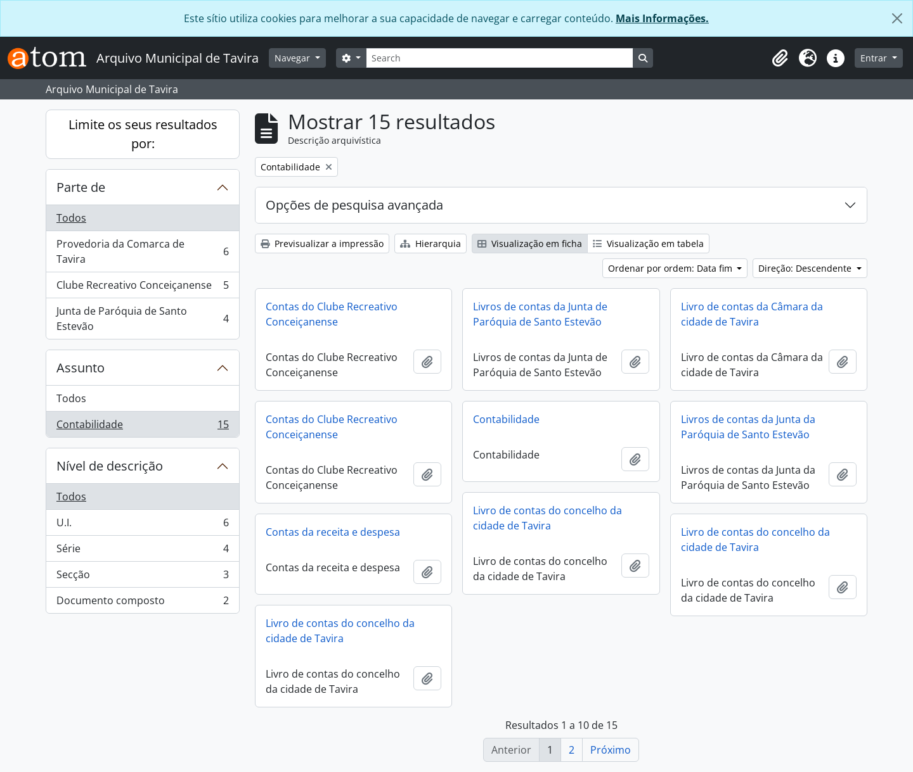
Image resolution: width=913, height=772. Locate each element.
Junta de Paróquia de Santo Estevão (142, 318)
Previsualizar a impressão (322, 243)
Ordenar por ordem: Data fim (671, 268)
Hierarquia (430, 243)
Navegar (294, 58)
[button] (780, 58)
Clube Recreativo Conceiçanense (142, 287)
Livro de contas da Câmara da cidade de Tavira (752, 314)
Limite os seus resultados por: (142, 134)
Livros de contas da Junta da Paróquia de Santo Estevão (748, 426)
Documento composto (142, 603)
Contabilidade (142, 427)
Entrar (875, 58)
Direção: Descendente (806, 268)
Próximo (610, 750)
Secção (142, 577)
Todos (71, 218)
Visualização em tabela (648, 243)
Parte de (80, 187)
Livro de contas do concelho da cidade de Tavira (547, 518)
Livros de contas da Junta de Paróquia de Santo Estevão (540, 314)
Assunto (80, 367)
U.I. (142, 525)
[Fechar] (897, 18)
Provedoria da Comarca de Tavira (142, 251)
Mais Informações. (662, 18)
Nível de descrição (109, 465)
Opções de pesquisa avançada (354, 204)
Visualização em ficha (529, 243)
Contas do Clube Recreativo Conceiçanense (332, 314)
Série (142, 551)
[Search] (499, 58)
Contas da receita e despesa (333, 532)
